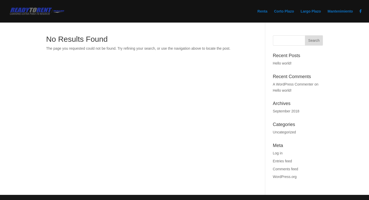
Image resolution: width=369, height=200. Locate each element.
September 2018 (286, 111)
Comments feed (285, 169)
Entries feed (282, 161)
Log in (278, 153)
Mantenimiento (340, 11)
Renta (263, 11)
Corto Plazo (284, 11)
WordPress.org (285, 177)
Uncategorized (284, 132)
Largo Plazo (311, 11)
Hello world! (282, 63)
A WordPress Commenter (293, 84)
